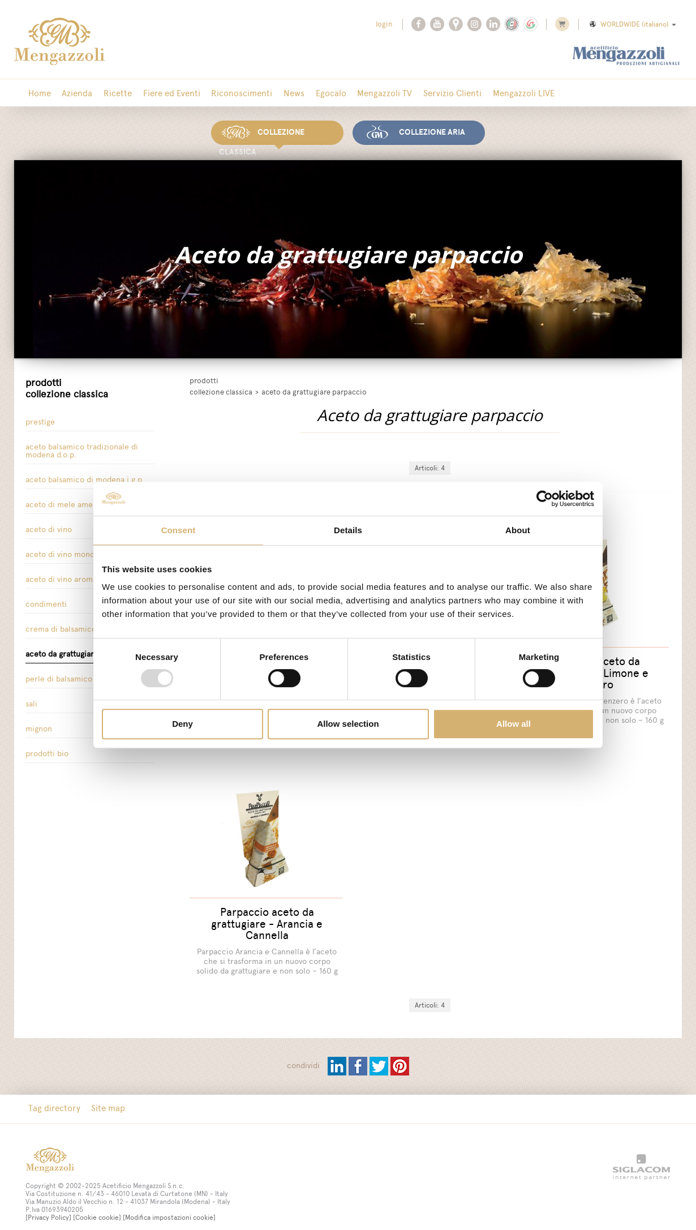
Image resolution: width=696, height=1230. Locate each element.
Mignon (38, 726)
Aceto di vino (48, 527)
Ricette (112, 93)
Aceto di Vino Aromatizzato (72, 577)
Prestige (40, 420)
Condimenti (46, 602)
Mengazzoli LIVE (504, 93)
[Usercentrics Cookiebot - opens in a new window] (544, 498)
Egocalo (317, 93)
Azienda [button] (74, 93)
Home (38, 93)
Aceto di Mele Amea (61, 502)
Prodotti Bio (46, 751)
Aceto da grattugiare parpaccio (81, 652)
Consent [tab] (178, 530)
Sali (31, 701)
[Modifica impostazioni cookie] (169, 1203)
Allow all (513, 723)
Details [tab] (348, 530)
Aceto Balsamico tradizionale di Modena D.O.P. (81, 448)
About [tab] (517, 530)
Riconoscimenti (232, 93)
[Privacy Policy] (48, 1203)
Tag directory (53, 1094)
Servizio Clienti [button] (435, 93)
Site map (105, 1094)
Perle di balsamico (58, 677)
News (282, 93)
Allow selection (348, 723)
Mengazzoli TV (369, 93)
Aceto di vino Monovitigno (71, 552)
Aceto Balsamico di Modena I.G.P (83, 477)
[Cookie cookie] (97, 1203)
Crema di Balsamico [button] (60, 627)
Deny (182, 723)
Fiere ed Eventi (164, 93)
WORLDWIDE (632, 24)
